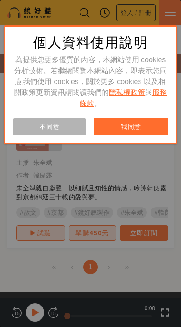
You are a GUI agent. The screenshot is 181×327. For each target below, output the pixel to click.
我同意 (131, 126)
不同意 (50, 126)
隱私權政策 (127, 92)
